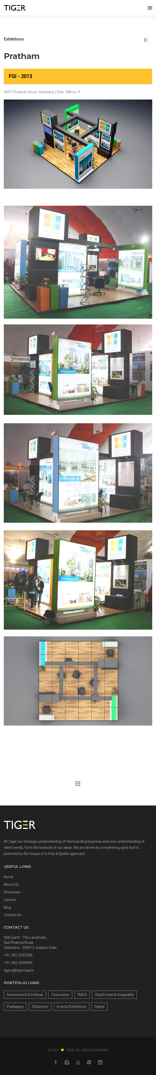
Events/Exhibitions (71, 1007)
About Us (11, 884)
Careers (10, 900)
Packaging (15, 1007)
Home (8, 877)
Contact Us (12, 915)
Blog (7, 907)
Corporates (60, 995)
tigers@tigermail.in (19, 970)
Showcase (12, 892)
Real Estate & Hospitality (114, 995)
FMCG (82, 995)
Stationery (40, 1007)
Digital (100, 1007)
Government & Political (25, 995)
